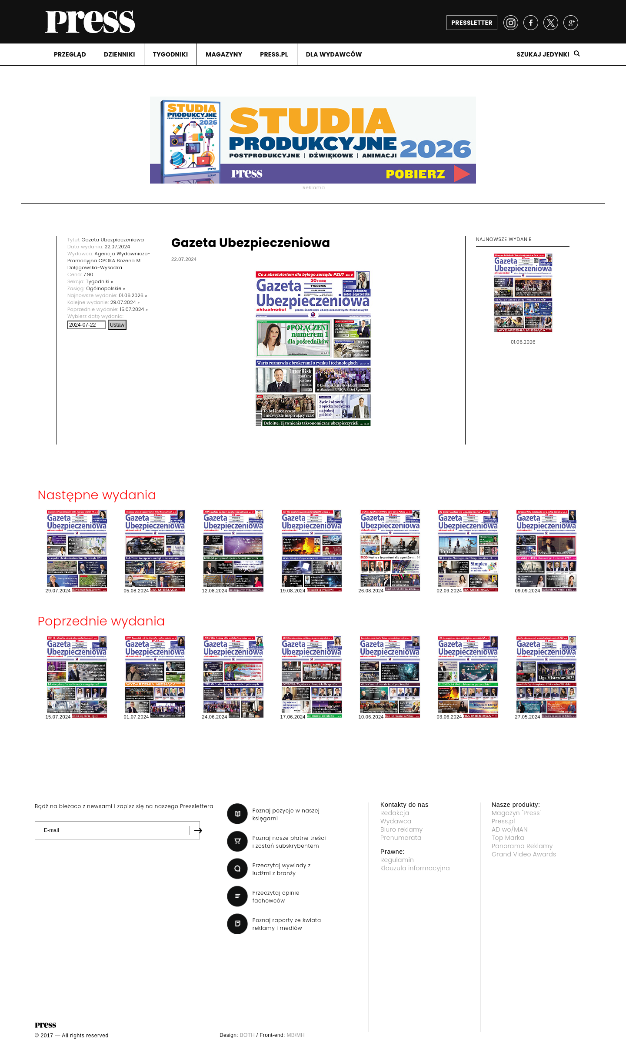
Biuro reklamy (401, 829)
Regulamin (397, 860)
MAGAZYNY (224, 54)
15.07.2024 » (134, 309)
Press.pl (503, 821)
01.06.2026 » (133, 295)
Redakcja (394, 813)
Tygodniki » (99, 281)
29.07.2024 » (125, 302)
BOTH (247, 1035)
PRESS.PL (274, 54)
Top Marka (508, 837)
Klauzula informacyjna (415, 868)
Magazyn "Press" (517, 813)
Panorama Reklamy (522, 846)
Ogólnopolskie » (105, 288)
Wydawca (396, 821)
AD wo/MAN (510, 829)
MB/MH (295, 1035)
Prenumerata (401, 837)
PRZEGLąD (70, 54)
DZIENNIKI (119, 54)
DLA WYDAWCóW (334, 54)
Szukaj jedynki (542, 54)
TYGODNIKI (170, 54)
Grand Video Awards (524, 854)
